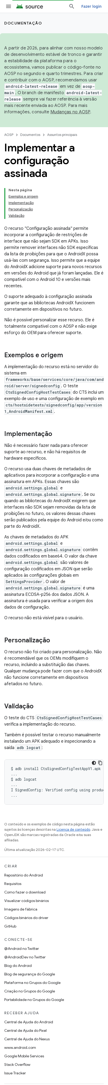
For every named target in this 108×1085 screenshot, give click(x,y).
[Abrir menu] (8, 6)
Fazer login (91, 6)
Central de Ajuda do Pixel (25, 1030)
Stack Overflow (17, 1064)
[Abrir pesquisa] (72, 6)
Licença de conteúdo (73, 829)
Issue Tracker (15, 1073)
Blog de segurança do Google (29, 974)
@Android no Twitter (21, 948)
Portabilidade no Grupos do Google (34, 999)
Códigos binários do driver (26, 917)
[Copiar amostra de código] (100, 763)
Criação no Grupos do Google (29, 991)
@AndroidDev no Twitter (25, 957)
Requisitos (12, 883)
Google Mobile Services (24, 1056)
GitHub (10, 926)
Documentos (30, 134)
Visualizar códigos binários (26, 900)
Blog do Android (18, 965)
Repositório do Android (23, 875)
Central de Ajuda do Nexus (27, 1039)
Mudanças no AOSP (70, 112)
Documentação (23, 23)
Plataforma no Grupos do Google (32, 982)
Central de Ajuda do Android (28, 1022)
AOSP (8, 134)
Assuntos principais (62, 134)
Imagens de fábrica (20, 909)
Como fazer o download (25, 892)
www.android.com (20, 1047)
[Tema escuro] (94, 763)
